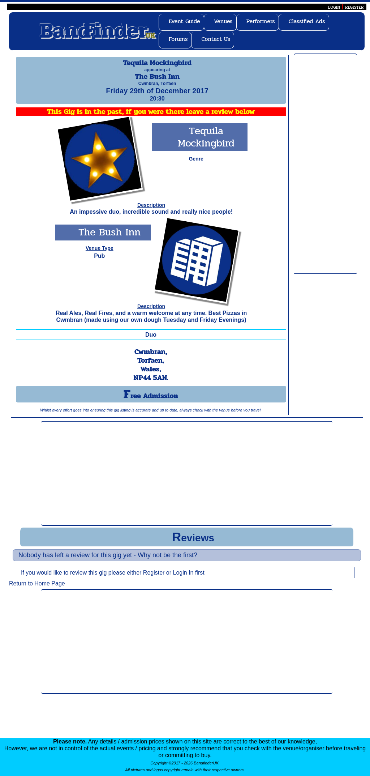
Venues (223, 21)
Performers (260, 21)
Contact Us (215, 38)
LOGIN (334, 7)
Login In (183, 579)
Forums (178, 38)
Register (154, 579)
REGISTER (354, 7)
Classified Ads (307, 21)
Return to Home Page (37, 590)
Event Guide (184, 21)
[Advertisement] (325, 164)
